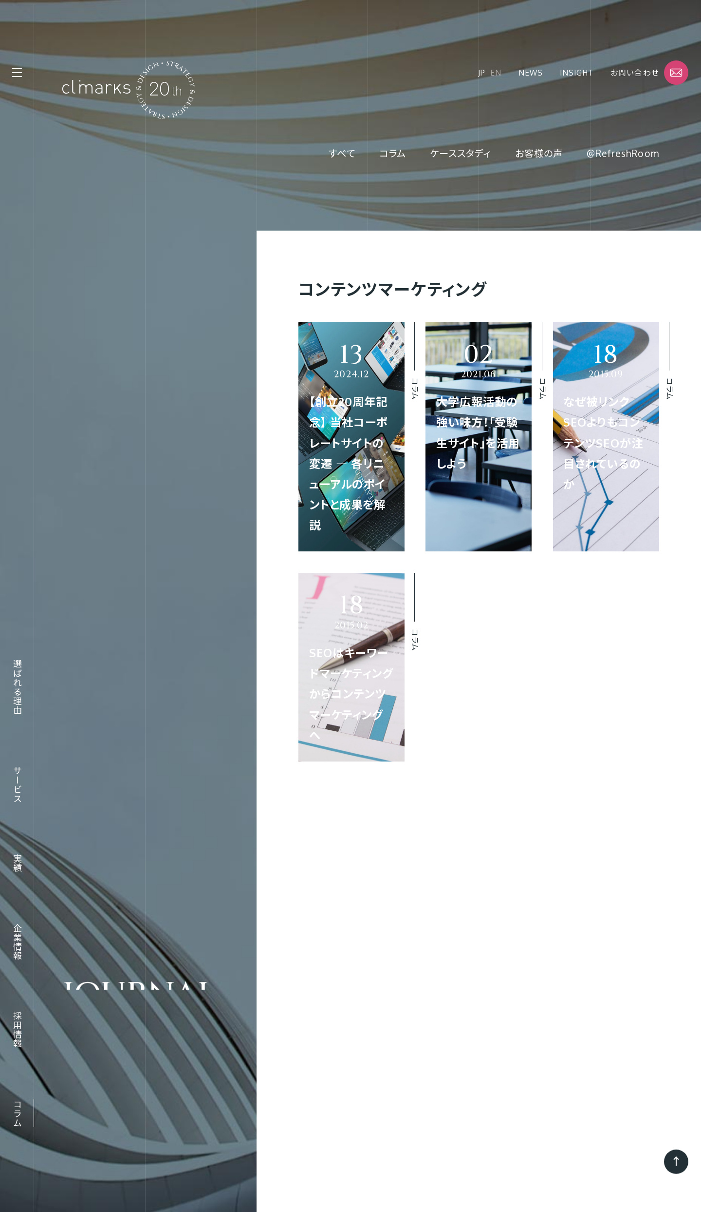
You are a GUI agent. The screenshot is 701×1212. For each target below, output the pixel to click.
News (530, 73)
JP (481, 73)
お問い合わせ (634, 73)
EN (495, 73)
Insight (576, 73)
